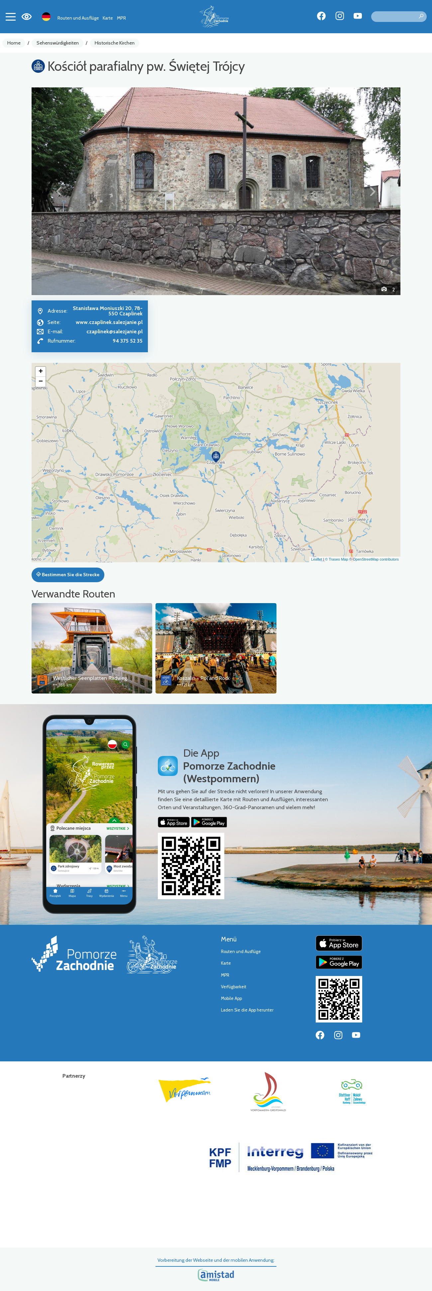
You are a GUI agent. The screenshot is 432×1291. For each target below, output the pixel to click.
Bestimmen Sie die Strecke (67, 575)
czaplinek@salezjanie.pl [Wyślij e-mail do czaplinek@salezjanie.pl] (114, 331)
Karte (108, 18)
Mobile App (231, 998)
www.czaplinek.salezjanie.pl (109, 322)
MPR (121, 18)
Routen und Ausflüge (78, 18)
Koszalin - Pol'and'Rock (203, 678)
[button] (59, 191)
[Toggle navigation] (10, 17)
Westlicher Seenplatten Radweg (90, 678)
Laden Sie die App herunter (247, 1010)
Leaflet (316, 559)
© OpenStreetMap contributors (374, 559)
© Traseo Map (336, 559)
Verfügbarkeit (233, 986)
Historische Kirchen (115, 43)
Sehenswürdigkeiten (58, 43)
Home (14, 43)
